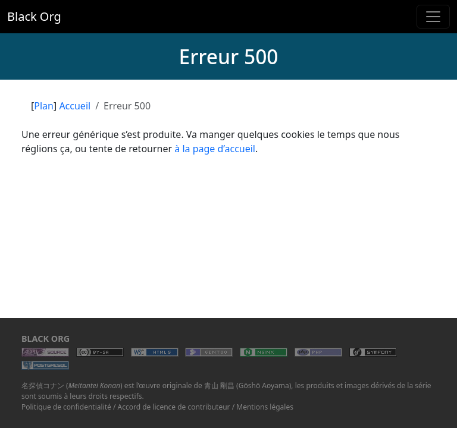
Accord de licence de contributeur (174, 407)
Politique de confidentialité (66, 407)
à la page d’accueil (214, 148)
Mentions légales (264, 407)
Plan (44, 105)
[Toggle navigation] (433, 17)
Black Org (34, 16)
